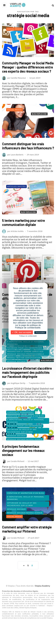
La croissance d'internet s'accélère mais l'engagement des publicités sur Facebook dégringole (27, 382)
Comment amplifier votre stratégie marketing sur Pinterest (27, 539)
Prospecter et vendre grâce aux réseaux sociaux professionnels (25, 362)
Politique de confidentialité (28, 336)
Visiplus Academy (42, 586)
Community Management (20, 344)
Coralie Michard (17, 471)
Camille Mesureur (18, 78)
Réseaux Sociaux (16, 371)
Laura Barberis (17, 164)
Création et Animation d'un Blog (25, 348)
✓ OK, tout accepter (21, 332)
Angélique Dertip (18, 393)
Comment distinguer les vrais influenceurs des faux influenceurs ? (28, 156)
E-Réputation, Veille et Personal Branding (25, 352)
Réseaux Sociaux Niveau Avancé (24, 449)
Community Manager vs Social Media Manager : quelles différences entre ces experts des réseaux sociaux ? (28, 67)
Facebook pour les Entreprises (24, 358)
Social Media (14, 29)
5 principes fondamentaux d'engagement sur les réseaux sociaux (23, 460)
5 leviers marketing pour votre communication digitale (23, 232)
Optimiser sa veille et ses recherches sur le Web (21, 440)
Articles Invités (16, 196)
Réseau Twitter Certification (24, 367)
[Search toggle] (52, 5)
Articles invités (17, 241)
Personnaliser (40, 332)
